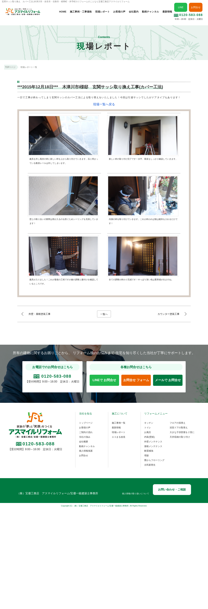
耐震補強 (148, 451)
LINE (180, 7)
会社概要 (83, 441)
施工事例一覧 (118, 423)
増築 (146, 455)
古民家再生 (149, 465)
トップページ (86, 423)
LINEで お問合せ (104, 380)
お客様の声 (119, 11)
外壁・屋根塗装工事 (39, 314)
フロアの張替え (177, 423)
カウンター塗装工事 (168, 314)
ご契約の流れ (86, 432)
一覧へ (104, 314)
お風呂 (147, 432)
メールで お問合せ (168, 380)
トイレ (147, 427)
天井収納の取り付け (180, 437)
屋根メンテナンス (153, 446)
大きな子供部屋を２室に (182, 432)
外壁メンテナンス (153, 441)
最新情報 (167, 11)
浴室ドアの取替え (179, 427)
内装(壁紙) (149, 437)
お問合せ (196, 7)
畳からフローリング (154, 460)
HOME (62, 11)
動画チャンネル (150, 11)
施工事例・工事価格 (81, 11)
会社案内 (133, 11)
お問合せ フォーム (136, 380)
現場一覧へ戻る (104, 104)
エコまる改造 (118, 437)
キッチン (148, 423)
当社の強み (84, 437)
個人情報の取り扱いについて (135, 494)
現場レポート (102, 11)
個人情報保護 (86, 451)
